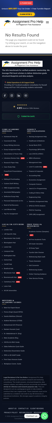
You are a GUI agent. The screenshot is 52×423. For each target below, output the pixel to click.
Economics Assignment (37, 180)
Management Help (35, 162)
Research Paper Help (11, 163)
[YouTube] (25, 95)
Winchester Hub (12, 273)
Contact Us (23, 409)
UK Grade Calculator (36, 244)
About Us (12, 409)
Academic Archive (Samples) (39, 233)
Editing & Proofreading (12, 179)
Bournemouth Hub (13, 277)
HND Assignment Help (11, 188)
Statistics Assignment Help (38, 201)
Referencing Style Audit (37, 257)
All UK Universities (10, 290)
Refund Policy (25, 413)
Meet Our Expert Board (12, 308)
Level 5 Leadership (38, 167)
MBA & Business (34, 158)
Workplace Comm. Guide (12, 364)
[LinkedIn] (18, 95)
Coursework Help (10, 141)
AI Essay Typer (34, 248)
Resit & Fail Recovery (11, 205)
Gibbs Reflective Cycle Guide (14, 346)
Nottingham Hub (9, 255)
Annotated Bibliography (12, 192)
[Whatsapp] (44, 416)
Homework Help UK (10, 136)
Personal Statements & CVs (13, 201)
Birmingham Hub (10, 243)
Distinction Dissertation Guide (14, 351)
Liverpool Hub (9, 251)
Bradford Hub (8, 268)
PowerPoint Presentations (13, 173)
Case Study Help (9, 167)
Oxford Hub (8, 260)
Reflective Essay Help (11, 196)
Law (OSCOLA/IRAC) (36, 154)
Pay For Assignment (11, 214)
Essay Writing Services (12, 145)
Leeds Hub (7, 247)
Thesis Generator (35, 261)
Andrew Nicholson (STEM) (13, 321)
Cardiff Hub (8, 264)
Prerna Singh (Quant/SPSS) (13, 312)
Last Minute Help (10, 209)
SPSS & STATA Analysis (37, 206)
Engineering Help (35, 197)
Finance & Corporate (36, 171)
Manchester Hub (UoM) (12, 238)
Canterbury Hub (12, 282)
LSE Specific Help (10, 234)
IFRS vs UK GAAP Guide (12, 355)
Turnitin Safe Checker (36, 252)
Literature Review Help (14, 158)
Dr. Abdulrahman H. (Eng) (12, 333)
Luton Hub (7, 286)
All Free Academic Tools (37, 239)
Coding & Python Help (36, 193)
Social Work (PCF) (35, 145)
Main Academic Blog (11, 338)
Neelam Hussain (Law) (12, 329)
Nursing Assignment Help (38, 136)
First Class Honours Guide (13, 359)
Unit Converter (34, 265)
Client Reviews (37, 409)
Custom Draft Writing (11, 183)
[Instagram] (11, 95)
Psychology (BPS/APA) (37, 149)
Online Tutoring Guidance (37, 274)
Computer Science (35, 184)
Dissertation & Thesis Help (13, 154)
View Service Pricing (36, 278)
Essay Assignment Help (12, 149)
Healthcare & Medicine (37, 141)
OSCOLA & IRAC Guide (12, 342)
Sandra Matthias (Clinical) (13, 316)
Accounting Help (34, 175)
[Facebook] (4, 95)
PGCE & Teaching (35, 210)
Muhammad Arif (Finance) (13, 325)
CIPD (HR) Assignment (37, 214)
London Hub (8, 230)
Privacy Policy (11, 413)
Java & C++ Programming (38, 188)
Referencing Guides (35, 270)
